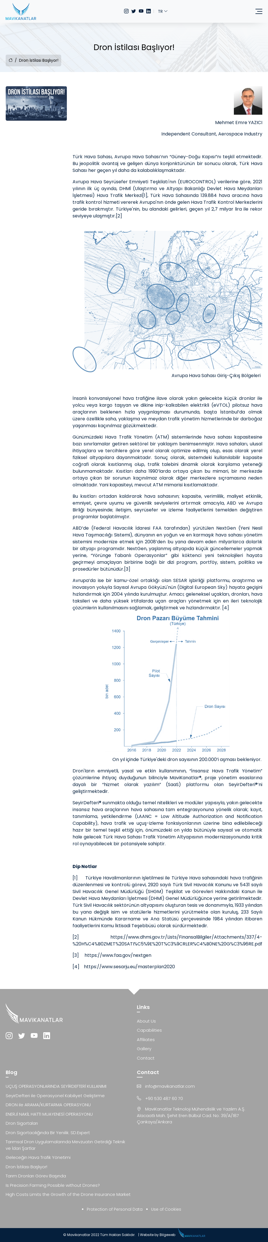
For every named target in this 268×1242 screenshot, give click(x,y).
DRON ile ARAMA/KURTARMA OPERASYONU (48, 1105)
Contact (145, 1058)
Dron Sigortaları (22, 1123)
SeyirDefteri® (87, 802)
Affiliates (146, 1039)
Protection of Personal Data (115, 1209)
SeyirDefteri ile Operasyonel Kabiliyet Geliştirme (55, 1096)
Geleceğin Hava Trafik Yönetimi (38, 1157)
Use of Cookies (166, 1209)
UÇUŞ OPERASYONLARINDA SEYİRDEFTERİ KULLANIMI (56, 1086)
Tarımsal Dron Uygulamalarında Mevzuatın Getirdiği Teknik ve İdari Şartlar (65, 1145)
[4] (225, 607)
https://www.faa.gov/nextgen (117, 955)
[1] (144, 195)
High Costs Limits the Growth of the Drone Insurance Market (68, 1194)
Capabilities (149, 1030)
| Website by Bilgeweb (156, 1234)
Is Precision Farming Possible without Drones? (53, 1185)
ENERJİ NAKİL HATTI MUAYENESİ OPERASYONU (49, 1114)
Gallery (144, 1049)
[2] (119, 216)
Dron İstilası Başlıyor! (26, 1167)
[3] (127, 569)
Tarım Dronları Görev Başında (36, 1176)
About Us (146, 1021)
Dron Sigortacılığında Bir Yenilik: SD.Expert (48, 1133)
